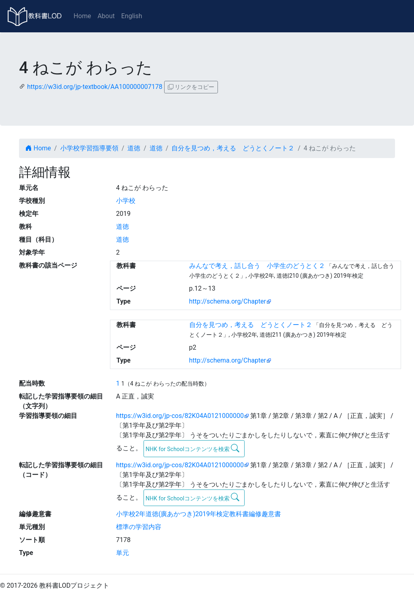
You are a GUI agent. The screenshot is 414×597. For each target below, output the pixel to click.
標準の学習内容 (138, 527)
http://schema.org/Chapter (227, 301)
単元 (122, 553)
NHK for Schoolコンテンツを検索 (193, 448)
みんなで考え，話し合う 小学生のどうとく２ (257, 266)
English (131, 16)
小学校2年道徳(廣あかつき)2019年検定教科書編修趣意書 (198, 514)
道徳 (133, 148)
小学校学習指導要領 (89, 148)
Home (82, 16)
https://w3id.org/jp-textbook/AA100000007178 (95, 87)
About (106, 16)
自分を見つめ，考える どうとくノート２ (232, 148)
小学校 (125, 201)
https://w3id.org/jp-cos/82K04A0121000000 (180, 416)
